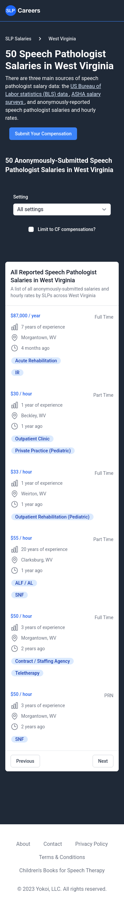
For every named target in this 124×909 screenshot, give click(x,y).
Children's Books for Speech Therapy (61, 870)
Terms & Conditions (62, 857)
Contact (53, 844)
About (23, 844)
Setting (20, 197)
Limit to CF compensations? (67, 229)
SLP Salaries (18, 38)
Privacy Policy (91, 844)
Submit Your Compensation (43, 133)
